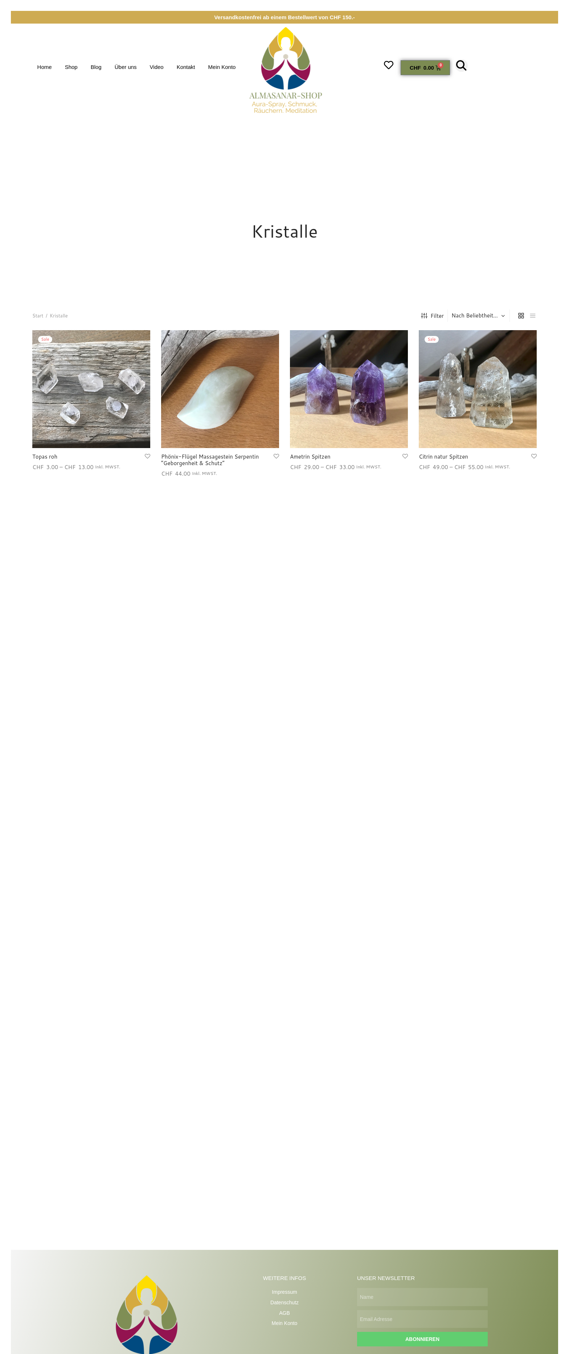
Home (44, 67)
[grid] (521, 318)
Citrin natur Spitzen (443, 459)
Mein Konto (222, 67)
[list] (533, 318)
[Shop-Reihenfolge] (479, 318)
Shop (71, 67)
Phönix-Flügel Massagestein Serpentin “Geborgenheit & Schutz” (210, 463)
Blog (96, 67)
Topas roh (44, 459)
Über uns (126, 67)
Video (157, 67)
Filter (432, 319)
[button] (461, 65)
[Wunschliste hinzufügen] (147, 459)
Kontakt (186, 67)
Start (37, 318)
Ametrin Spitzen (310, 459)
